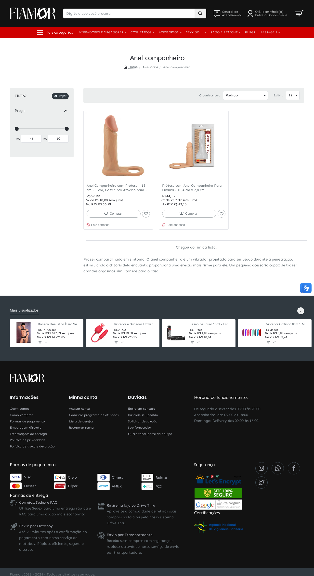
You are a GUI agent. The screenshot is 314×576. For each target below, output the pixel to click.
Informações (24, 397)
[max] (58, 139)
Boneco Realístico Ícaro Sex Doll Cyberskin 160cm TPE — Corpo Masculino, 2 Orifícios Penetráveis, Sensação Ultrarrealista (59, 324)
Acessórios (150, 67)
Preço (20, 110)
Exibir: (278, 95)
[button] (114, 214)
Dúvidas (137, 397)
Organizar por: (209, 95)
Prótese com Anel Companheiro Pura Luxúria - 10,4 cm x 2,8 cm (192, 187)
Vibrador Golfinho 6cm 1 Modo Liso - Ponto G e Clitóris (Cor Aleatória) (287, 324)
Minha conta (83, 397)
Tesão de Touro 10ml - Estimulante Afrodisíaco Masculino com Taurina (211, 324)
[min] (31, 139)
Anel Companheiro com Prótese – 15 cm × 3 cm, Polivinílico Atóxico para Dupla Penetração (116, 188)
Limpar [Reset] (62, 96)
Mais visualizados (24, 310)
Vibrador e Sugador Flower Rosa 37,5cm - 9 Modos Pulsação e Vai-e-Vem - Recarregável (135, 324)
